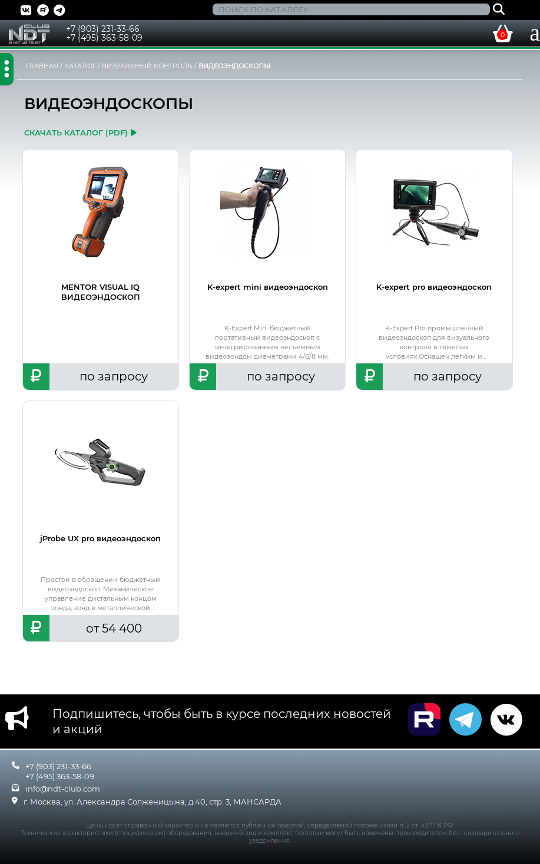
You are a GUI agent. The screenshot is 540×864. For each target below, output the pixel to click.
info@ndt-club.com (62, 788)
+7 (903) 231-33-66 (103, 29)
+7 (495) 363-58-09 (104, 37)
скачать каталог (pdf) (80, 132)
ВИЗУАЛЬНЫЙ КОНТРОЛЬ (147, 66)
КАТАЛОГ (80, 66)
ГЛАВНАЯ (42, 66)
